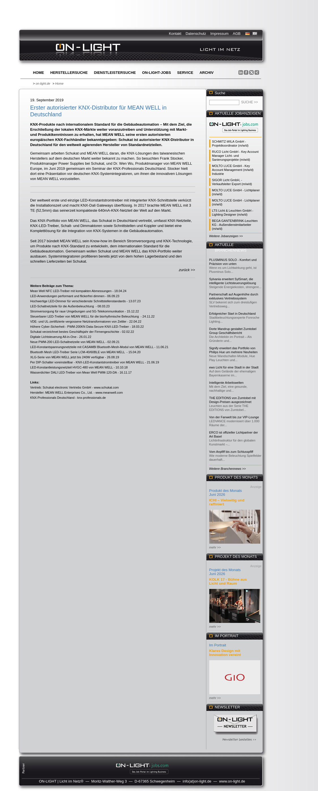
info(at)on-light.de (197, 781)
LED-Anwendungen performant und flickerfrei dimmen (67, 296)
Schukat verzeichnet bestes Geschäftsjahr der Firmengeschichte (74, 331)
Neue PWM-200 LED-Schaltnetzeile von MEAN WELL (67, 342)
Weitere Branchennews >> (227, 468)
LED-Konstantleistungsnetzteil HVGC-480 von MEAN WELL (71, 367)
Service (185, 72)
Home (38, 72)
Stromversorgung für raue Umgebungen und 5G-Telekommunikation (77, 311)
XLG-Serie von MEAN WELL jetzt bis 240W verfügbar (67, 357)
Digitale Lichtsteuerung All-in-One (53, 336)
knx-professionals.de (91, 397)
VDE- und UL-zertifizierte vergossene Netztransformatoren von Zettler (78, 321)
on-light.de (43, 83)
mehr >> (215, 547)
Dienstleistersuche (115, 72)
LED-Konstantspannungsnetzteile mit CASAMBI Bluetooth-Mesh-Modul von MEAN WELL (92, 347)
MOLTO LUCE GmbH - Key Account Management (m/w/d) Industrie (233, 169)
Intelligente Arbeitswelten (226, 382)
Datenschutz (195, 33)
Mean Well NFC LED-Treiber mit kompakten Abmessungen (71, 291)
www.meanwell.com (109, 392)
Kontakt (175, 33)
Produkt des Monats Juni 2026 (225, 492)
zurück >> (187, 270)
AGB (236, 33)
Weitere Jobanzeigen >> (226, 236)
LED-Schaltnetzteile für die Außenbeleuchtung (62, 306)
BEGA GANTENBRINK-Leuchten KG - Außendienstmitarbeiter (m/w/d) (235, 224)
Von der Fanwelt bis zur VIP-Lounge (234, 417)
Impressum (219, 33)
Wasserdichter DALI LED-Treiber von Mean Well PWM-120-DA (73, 372)
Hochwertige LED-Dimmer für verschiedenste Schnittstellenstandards (78, 301)
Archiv (206, 72)
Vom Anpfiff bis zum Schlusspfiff (231, 451)
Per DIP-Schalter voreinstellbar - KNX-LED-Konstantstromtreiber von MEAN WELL (87, 362)
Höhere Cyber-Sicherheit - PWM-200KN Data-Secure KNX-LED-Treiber (79, 326)
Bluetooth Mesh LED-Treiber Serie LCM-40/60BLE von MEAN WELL (78, 352)
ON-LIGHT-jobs (156, 72)
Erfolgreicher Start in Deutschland (232, 313)
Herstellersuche (69, 72)
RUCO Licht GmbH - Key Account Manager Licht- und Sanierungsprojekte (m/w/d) (235, 155)
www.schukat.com (106, 387)
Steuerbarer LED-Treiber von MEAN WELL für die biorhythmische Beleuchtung (85, 316)
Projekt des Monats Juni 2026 (225, 572)
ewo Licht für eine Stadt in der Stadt (234, 367)
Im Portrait (217, 645)
